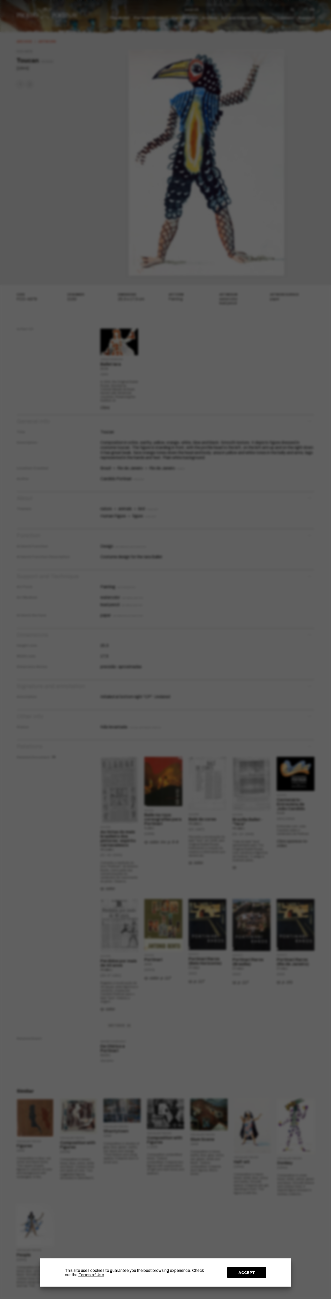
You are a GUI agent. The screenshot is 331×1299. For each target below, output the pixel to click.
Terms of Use (91, 1275)
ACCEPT (246, 1273)
